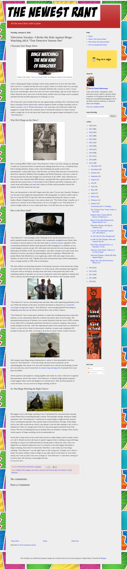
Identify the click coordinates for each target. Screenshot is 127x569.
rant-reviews (35, 470)
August (93, 180)
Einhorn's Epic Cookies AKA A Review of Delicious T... (101, 216)
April (93, 193)
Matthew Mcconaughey (23, 470)
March (93, 197)
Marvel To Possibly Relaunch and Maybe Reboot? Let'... (102, 221)
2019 (91, 149)
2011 (91, 278)
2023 (91, 136)
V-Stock (36, 182)
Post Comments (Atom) (28, 545)
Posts (90, 368)
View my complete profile (95, 107)
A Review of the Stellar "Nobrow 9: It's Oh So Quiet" (103, 251)
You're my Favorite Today (39, 77)
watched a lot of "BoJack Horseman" (30, 107)
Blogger (103, 558)
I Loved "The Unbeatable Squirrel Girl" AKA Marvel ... (102, 232)
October (94, 173)
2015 (91, 163)
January (94, 203)
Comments (92, 373)
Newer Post (15, 541)
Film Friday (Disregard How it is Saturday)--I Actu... (102, 246)
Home (45, 541)
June (92, 186)
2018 (91, 153)
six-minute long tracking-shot (49, 368)
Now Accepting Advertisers (97, 45)
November (95, 169)
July (92, 183)
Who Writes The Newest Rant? (98, 42)
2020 (91, 146)
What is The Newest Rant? (97, 39)
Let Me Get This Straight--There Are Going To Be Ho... (103, 240)
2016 (91, 160)
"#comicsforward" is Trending (101, 206)
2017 (91, 156)
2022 (91, 139)
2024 (91, 132)
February (94, 200)
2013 (91, 271)
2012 (91, 274)
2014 (91, 268)
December (94, 166)
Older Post (75, 541)
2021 (91, 143)
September (95, 176)
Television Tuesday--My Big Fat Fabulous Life (101, 226)
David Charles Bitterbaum (98, 88)
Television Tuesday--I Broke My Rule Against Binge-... (103, 256)
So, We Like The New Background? (103, 236)
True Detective (62, 470)
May (92, 190)
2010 (91, 281)
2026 (91, 126)
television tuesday (51, 470)
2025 (91, 129)
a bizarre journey (57, 243)
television (43, 470)
